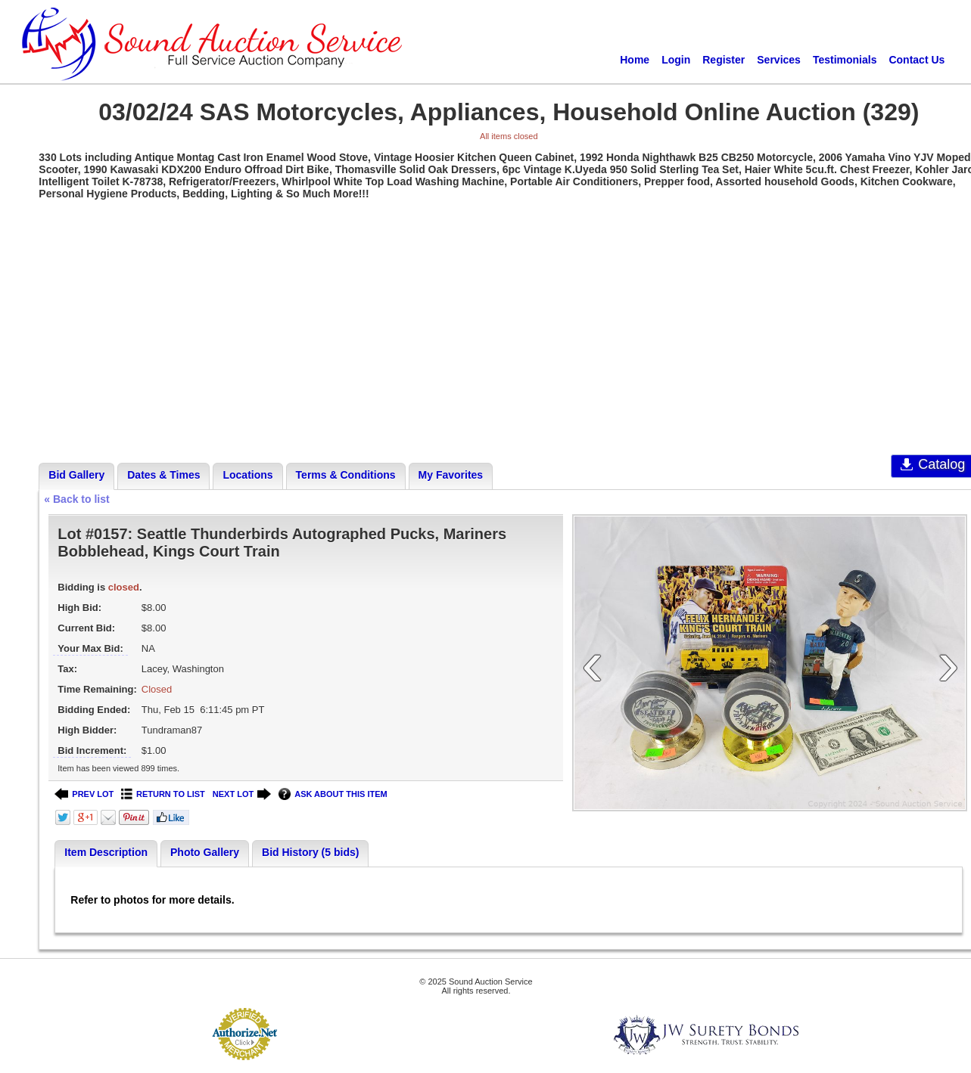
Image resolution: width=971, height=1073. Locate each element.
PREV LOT (84, 794)
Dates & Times (163, 475)
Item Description (106, 852)
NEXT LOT (242, 794)
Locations (247, 475)
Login (675, 60)
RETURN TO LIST (163, 794)
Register (723, 60)
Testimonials (845, 60)
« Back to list (76, 499)
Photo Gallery (204, 852)
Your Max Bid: (90, 648)
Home (634, 60)
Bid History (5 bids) (310, 852)
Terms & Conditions (346, 475)
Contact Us (917, 60)
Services (779, 60)
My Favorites (451, 475)
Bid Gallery (76, 475)
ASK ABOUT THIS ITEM (333, 794)
